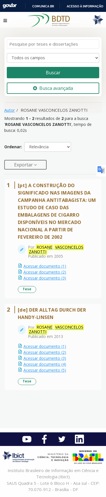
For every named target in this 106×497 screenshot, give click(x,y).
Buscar (53, 72)
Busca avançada (53, 88)
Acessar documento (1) (44, 266)
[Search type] (53, 58)
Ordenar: (13, 146)
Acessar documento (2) (44, 272)
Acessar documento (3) (44, 278)
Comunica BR (43, 6)
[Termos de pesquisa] (53, 44)
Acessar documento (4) (44, 364)
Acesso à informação (85, 6)
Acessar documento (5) (44, 370)
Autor (9, 110)
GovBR (10, 6)
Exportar (24, 165)
